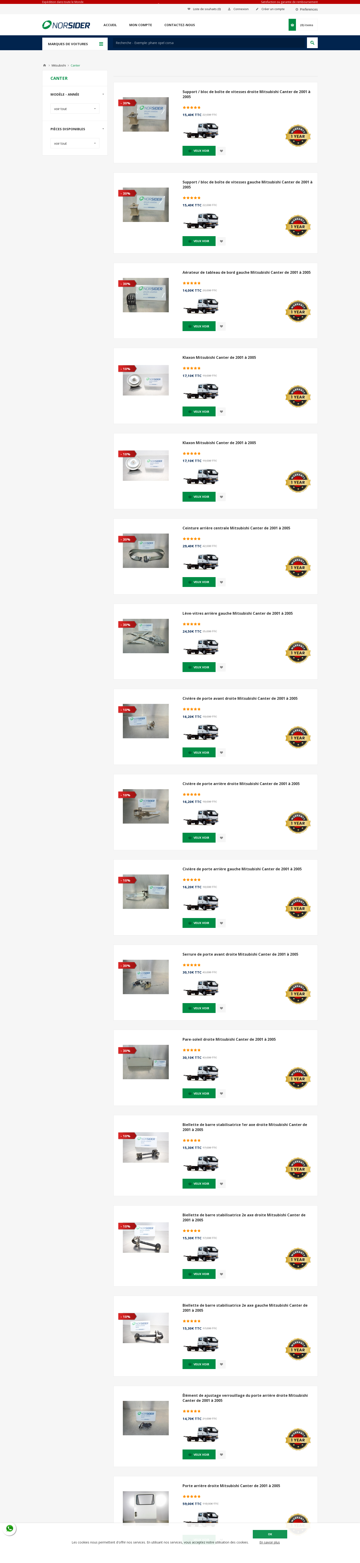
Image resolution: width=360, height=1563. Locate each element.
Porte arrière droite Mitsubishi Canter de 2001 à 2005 (231, 1485)
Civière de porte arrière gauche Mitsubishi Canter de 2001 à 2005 (242, 868)
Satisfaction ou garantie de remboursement (289, 2)
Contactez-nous (179, 25)
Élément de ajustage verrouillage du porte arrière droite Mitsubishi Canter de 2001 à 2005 (245, 1398)
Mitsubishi (59, 65)
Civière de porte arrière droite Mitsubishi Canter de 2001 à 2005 (241, 783)
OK (270, 1534)
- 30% (125, 103)
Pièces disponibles (68, 129)
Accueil (110, 25)
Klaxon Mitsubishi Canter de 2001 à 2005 (219, 357)
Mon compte (140, 25)
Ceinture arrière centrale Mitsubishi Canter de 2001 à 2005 (236, 528)
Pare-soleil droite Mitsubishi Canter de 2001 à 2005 (229, 1039)
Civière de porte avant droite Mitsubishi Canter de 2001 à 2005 (240, 698)
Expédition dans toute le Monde (63, 2)
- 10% (125, 368)
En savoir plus (269, 1542)
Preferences (309, 9)
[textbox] (209, 43)
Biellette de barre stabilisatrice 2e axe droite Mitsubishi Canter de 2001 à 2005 (244, 1217)
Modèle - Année (65, 94)
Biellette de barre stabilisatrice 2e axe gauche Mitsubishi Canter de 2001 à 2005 (245, 1308)
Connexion (241, 9)
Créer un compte (273, 9)
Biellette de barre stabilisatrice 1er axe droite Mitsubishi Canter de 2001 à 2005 (245, 1127)
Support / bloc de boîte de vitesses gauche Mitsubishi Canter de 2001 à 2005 (247, 185)
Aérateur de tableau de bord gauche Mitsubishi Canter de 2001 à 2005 (247, 272)
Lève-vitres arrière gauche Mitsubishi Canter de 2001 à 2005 (238, 613)
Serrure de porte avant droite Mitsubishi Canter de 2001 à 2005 (240, 954)
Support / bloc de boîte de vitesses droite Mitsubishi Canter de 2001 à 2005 (246, 94)
